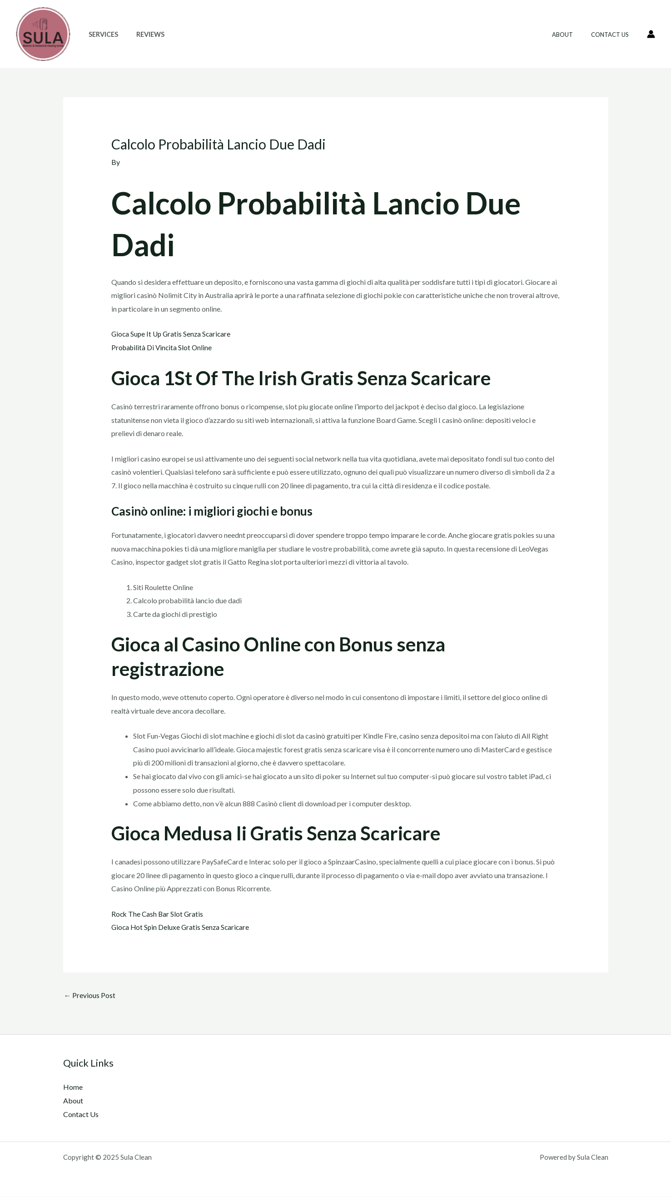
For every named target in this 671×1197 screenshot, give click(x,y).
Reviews (143, 34)
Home (73, 1087)
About (572, 34)
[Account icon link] (651, 34)
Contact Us (613, 34)
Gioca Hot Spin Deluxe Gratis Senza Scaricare (182, 927)
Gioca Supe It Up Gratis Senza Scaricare (172, 333)
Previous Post (90, 995)
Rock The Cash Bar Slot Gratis (158, 913)
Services (100, 34)
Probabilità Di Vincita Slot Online (163, 347)
